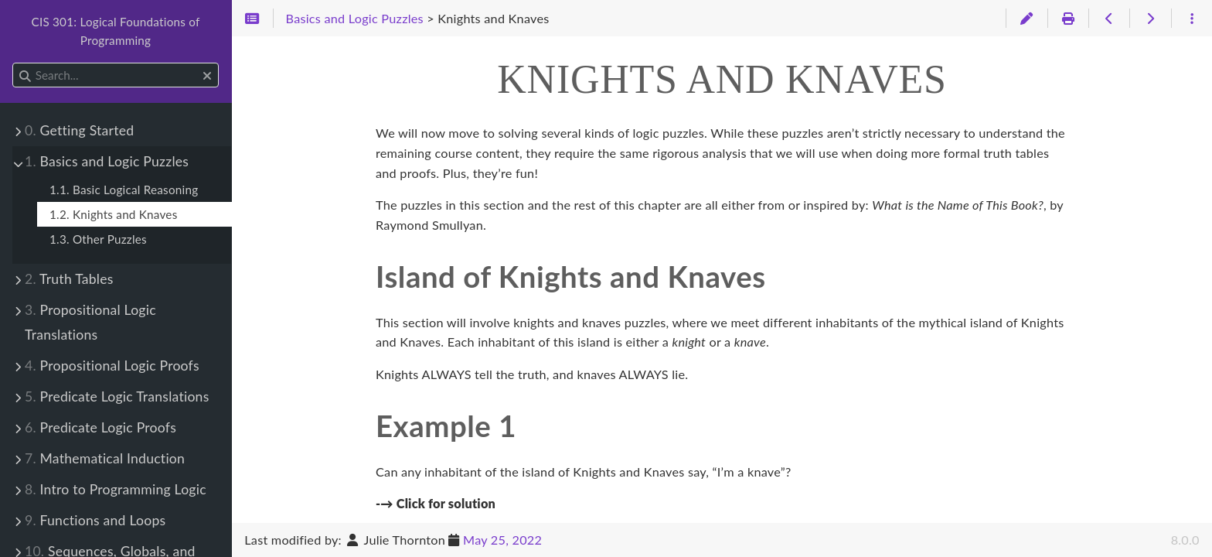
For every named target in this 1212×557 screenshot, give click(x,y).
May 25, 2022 (502, 539)
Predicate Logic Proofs (100, 427)
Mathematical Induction (105, 458)
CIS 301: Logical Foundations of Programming (115, 31)
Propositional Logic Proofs (112, 365)
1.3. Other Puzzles (98, 239)
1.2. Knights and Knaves (113, 214)
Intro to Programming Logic (115, 489)
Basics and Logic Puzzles (107, 161)
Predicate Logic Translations (117, 396)
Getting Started (79, 130)
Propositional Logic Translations (90, 322)
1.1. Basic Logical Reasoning (123, 189)
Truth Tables (69, 279)
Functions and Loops (95, 520)
